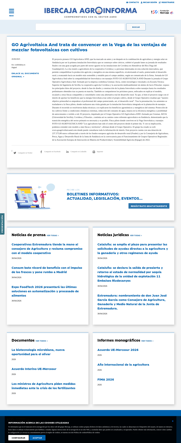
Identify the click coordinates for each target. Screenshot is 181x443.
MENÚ (11, 16)
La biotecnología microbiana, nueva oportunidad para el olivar (38, 351)
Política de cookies (93, 433)
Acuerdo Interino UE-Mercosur (34, 368)
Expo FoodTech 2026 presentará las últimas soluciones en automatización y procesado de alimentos (45, 291)
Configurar (18, 437)
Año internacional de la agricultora (123, 364)
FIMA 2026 (105, 379)
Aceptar (37, 437)
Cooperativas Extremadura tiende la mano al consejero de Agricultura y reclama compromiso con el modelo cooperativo (47, 248)
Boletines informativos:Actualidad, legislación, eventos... (105, 196)
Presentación (2, 224)
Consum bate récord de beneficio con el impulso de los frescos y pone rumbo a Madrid (47, 269)
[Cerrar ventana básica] (172, 421)
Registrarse (166, 2)
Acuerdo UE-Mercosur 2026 (118, 349)
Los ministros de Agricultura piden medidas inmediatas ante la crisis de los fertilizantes (43, 385)
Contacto (132, 2)
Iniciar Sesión (149, 2)
